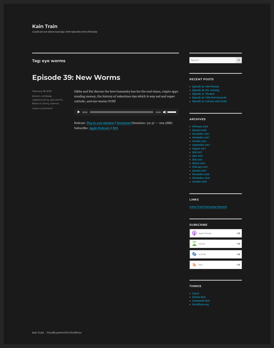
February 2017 (200, 167)
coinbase (46, 96)
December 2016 (201, 174)
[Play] (78, 112)
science (54, 103)
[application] (126, 112)
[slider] (121, 112)
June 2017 (197, 155)
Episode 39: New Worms (76, 77)
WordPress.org (200, 304)
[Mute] (164, 112)
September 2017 (201, 144)
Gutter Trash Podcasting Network (208, 206)
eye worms (56, 99)
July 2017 (197, 152)
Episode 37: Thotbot (203, 93)
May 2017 (197, 159)
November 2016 (201, 178)
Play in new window (100, 123)
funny (46, 103)
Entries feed (199, 297)
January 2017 (199, 170)
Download (124, 123)
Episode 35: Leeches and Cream (209, 101)
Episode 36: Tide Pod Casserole (209, 97)
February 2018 (200, 126)
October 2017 (199, 141)
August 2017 (199, 148)
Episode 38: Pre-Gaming (205, 90)
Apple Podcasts (99, 128)
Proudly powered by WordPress (64, 332)
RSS (115, 128)
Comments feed (201, 300)
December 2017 (200, 133)
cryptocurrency (40, 99)
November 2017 (201, 137)
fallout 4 (37, 103)
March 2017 (198, 163)
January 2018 (199, 130)
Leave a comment (42, 108)
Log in (195, 293)
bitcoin (36, 96)
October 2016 (199, 181)
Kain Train (44, 26)
